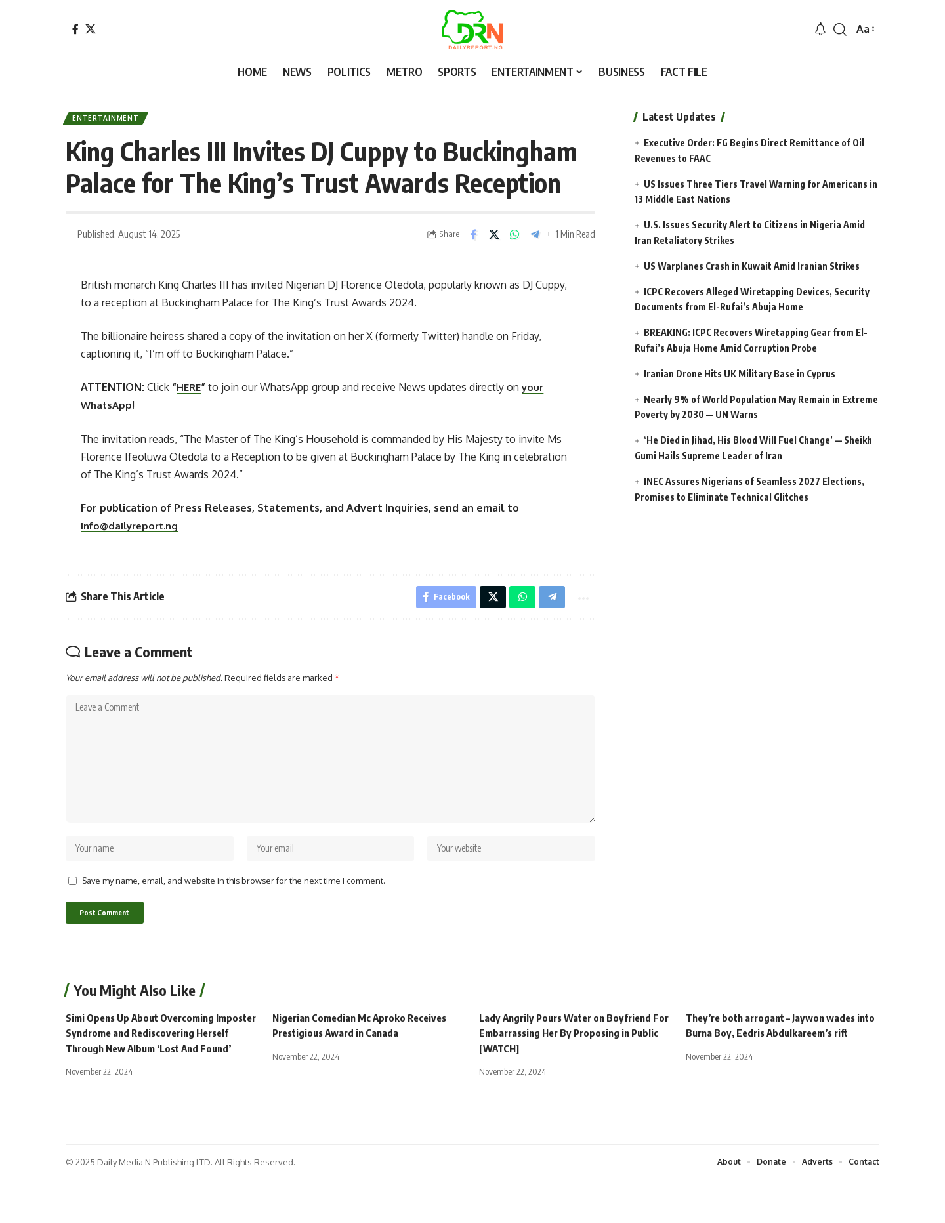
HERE (190, 391)
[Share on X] (494, 238)
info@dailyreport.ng (133, 530)
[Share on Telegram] (535, 238)
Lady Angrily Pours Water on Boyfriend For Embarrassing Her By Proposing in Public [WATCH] (570, 1061)
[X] (90, 29)
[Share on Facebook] (474, 238)
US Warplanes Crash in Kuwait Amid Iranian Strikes (753, 266)
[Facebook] (75, 29)
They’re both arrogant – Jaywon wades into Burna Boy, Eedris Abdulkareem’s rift (776, 1061)
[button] (840, 29)
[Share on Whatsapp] (514, 238)
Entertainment (110, 120)
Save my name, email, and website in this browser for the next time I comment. (233, 905)
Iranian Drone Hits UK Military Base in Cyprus (739, 373)
